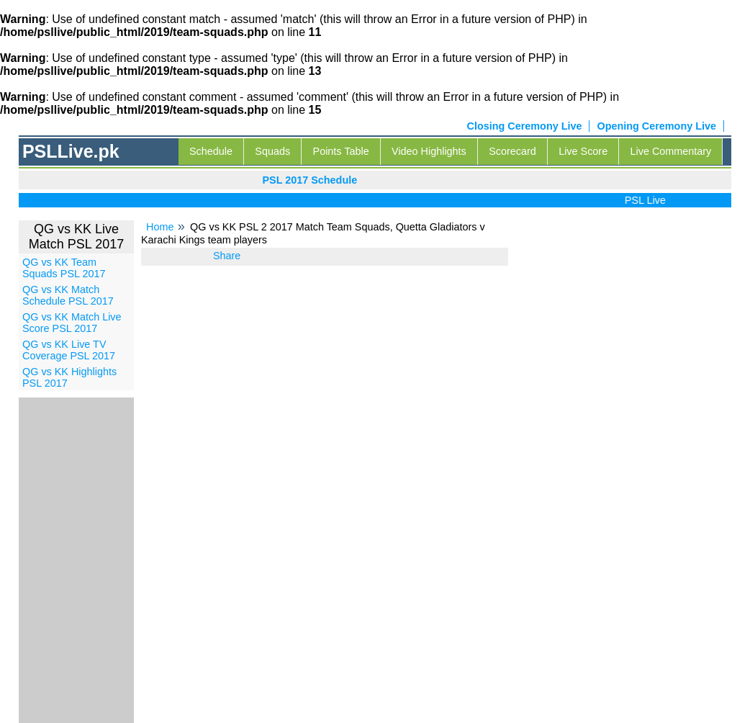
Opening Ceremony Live (656, 126)
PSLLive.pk (70, 151)
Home (159, 227)
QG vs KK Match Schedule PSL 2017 (68, 295)
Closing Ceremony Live (524, 126)
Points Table (341, 151)
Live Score (583, 151)
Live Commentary (671, 151)
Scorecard (512, 151)
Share (226, 255)
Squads (272, 151)
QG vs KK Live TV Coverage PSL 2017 (68, 350)
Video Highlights (429, 151)
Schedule (210, 151)
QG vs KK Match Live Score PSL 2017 (72, 322)
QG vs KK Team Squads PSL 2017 (63, 267)
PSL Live (648, 200)
